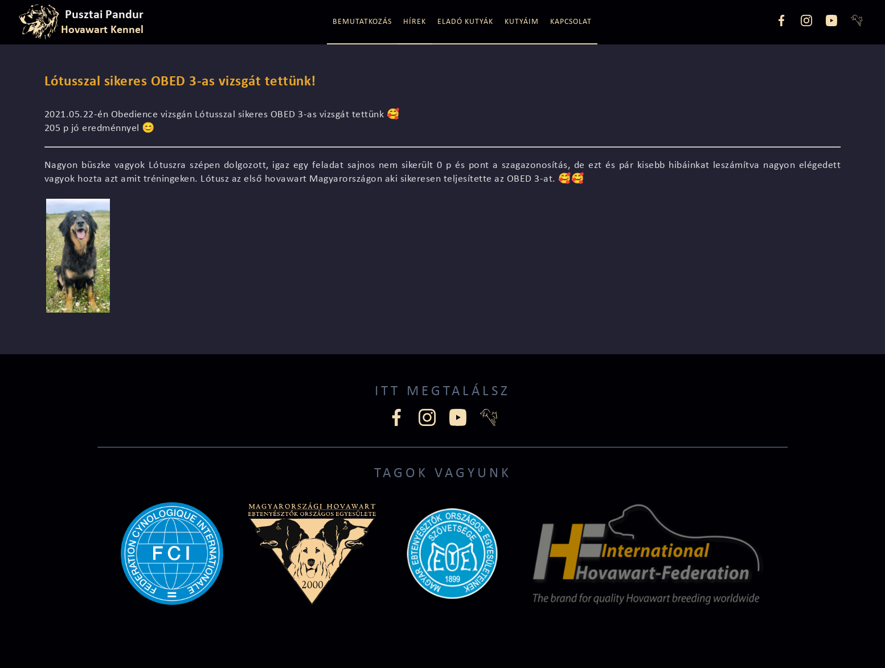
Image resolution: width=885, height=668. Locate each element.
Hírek (414, 22)
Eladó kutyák (465, 22)
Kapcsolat (571, 22)
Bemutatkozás (362, 22)
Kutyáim (522, 22)
